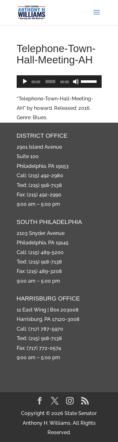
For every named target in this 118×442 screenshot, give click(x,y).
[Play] (25, 81)
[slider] (50, 81)
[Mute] (76, 81)
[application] (59, 81)
